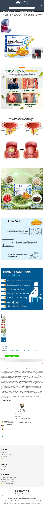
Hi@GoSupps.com (6, 471)
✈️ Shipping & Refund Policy (6, 454)
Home (2, 11)
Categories (6, 11)
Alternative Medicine (30, 11)
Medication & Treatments (22, 11)
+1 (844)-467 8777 (7, 437)
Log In (22, 6)
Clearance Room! (6, 400)
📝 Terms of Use (4, 458)
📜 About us (3, 452)
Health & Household (12, 11)
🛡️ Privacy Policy (4, 456)
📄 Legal (2, 460)
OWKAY (6, 348)
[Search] (22, 8)
